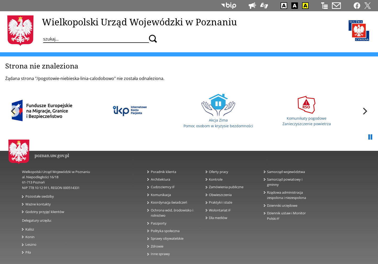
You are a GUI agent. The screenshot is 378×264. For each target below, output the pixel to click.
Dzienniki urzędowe (282, 205)
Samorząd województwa (286, 171)
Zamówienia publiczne (226, 187)
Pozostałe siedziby (39, 196)
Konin (30, 236)
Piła (28, 252)
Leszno (30, 244)
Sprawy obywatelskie (167, 238)
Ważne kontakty (38, 204)
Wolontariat (220, 210)
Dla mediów (218, 217)
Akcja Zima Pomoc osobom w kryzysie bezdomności (218, 111)
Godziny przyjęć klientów (44, 211)
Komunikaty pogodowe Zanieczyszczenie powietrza (306, 111)
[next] (364, 111)
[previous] (13, 111)
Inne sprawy (160, 253)
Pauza (370, 137)
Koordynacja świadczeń (169, 202)
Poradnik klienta (163, 171)
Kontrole (216, 179)
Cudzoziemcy (163, 187)
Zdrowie (157, 246)
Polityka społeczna (165, 230)
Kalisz (29, 229)
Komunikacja (161, 194)
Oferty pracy (218, 171)
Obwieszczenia (220, 194)
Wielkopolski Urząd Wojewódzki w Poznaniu (139, 21)
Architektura (160, 179)
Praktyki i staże (220, 202)
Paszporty (158, 223)
